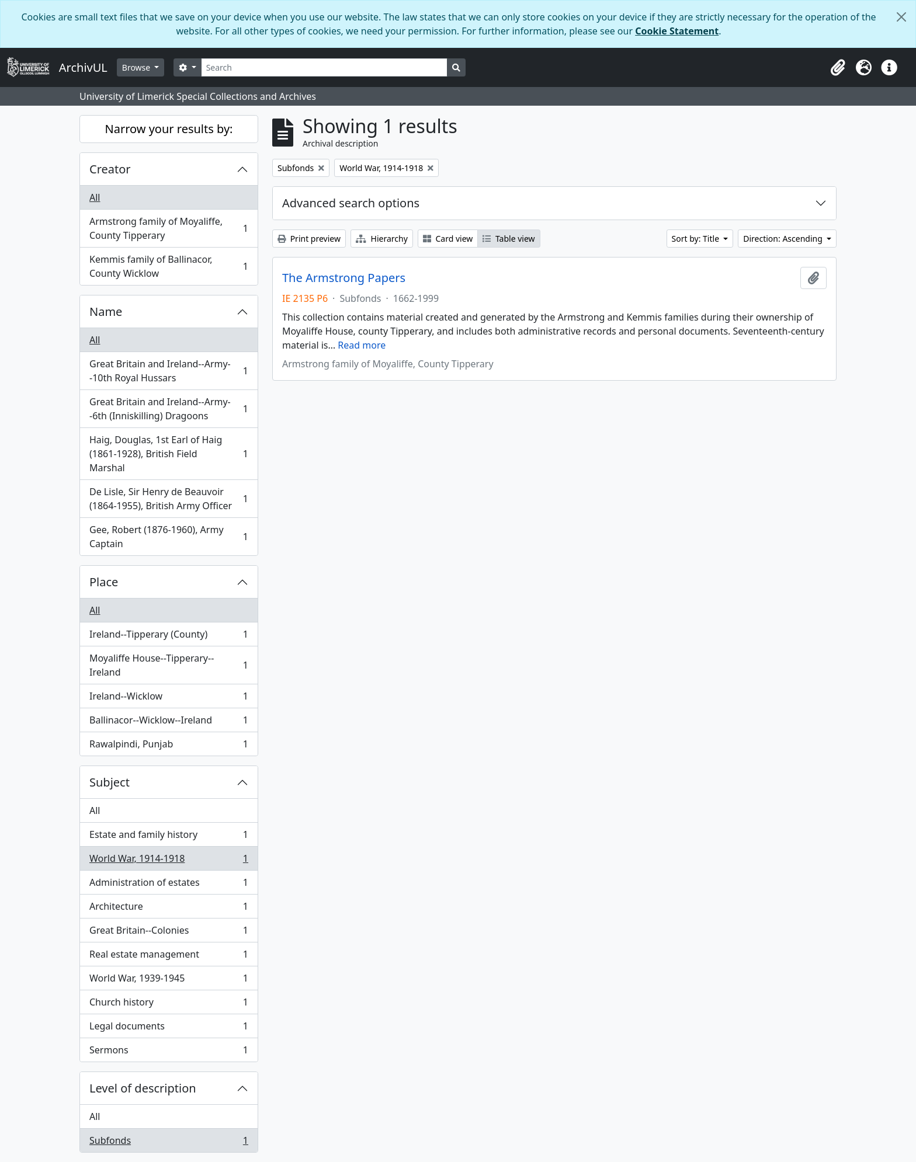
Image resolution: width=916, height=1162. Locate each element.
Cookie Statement (677, 31)
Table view (509, 238)
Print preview (309, 238)
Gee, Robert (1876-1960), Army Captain (168, 536)
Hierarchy (382, 238)
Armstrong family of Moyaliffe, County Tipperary (168, 228)
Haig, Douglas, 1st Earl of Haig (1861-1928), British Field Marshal (168, 453)
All (94, 197)
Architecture (168, 909)
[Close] (901, 17)
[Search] (324, 67)
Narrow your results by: (169, 129)
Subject (109, 782)
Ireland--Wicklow (168, 698)
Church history (168, 1004)
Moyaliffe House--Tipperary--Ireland (168, 665)
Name (105, 311)
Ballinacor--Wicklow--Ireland (168, 722)
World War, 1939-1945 (168, 980)
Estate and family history (168, 837)
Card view (448, 238)
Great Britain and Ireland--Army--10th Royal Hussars (168, 370)
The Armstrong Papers (343, 278)
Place (103, 582)
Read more (362, 345)
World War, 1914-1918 (168, 861)
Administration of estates (168, 885)
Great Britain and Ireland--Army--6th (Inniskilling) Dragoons (168, 408)
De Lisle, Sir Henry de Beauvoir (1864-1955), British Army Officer (168, 498)
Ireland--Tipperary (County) (168, 636)
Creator (110, 169)
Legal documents (168, 1028)
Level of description (142, 1088)
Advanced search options (350, 203)
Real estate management (168, 956)
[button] (838, 68)
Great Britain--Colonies (168, 932)
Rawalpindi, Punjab (168, 746)
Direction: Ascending (783, 238)
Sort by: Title (696, 238)
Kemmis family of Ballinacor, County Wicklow (168, 266)
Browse (137, 67)
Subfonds (168, 1142)
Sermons (168, 1052)
